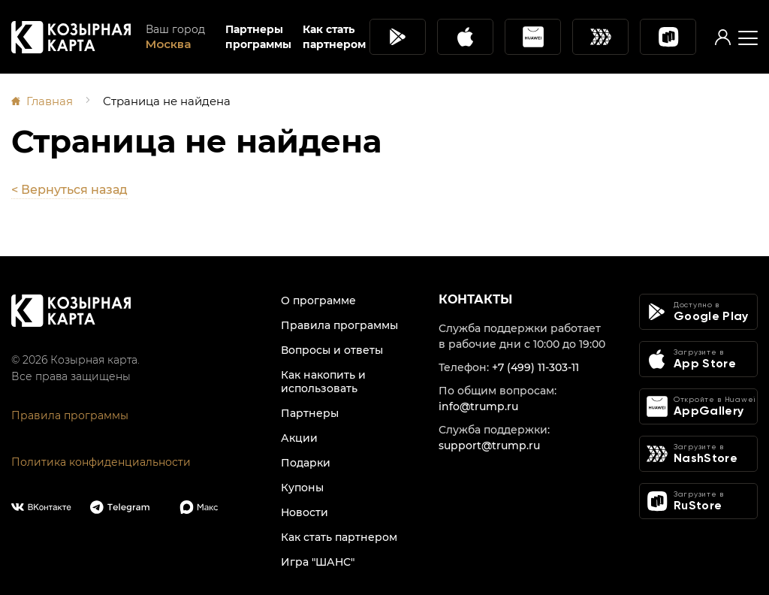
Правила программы (69, 415)
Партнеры (310, 413)
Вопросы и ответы (332, 350)
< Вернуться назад (69, 190)
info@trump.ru (478, 406)
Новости (304, 512)
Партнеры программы (258, 37)
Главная (49, 101)
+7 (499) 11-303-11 (535, 367)
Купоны (302, 487)
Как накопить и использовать (323, 381)
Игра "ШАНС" (317, 562)
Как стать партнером (334, 37)
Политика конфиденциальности (101, 462)
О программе (318, 300)
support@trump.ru (489, 445)
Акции (299, 438)
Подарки (305, 463)
